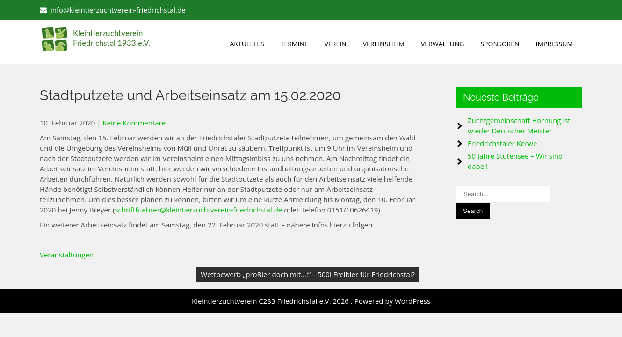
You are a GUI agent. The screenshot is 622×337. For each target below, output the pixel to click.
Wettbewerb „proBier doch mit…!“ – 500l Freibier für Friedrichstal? (308, 274)
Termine (294, 43)
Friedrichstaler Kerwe (502, 143)
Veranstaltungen (67, 254)
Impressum (554, 43)
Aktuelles (247, 43)
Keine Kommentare (134, 122)
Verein (336, 43)
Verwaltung (442, 43)
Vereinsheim (384, 43)
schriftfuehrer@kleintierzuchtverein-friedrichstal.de (198, 209)
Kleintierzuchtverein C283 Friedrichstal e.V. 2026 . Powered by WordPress (311, 301)
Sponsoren (499, 43)
